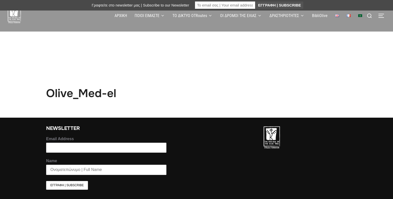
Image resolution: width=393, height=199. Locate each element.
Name (51, 161)
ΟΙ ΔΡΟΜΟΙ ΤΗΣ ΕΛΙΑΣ (241, 15)
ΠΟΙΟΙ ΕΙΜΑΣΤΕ (150, 15)
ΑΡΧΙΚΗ (121, 15)
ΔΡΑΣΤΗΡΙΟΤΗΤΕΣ (287, 15)
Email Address (60, 139)
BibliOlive (320, 15)
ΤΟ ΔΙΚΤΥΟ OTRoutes (192, 15)
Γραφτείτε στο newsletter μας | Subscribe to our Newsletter (140, 5)
